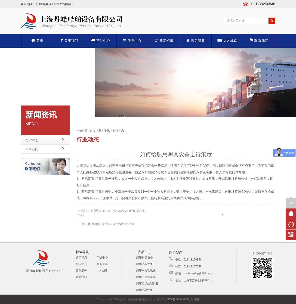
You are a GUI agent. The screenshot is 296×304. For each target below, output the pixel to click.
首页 (37, 41)
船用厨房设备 (144, 257)
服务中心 (132, 41)
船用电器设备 (144, 290)
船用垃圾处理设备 (147, 283)
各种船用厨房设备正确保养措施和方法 (111, 224)
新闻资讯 (163, 41)
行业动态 (31, 140)
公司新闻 (31, 149)
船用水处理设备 (146, 270)
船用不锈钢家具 (146, 277)
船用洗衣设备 (144, 264)
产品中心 (100, 40)
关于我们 (69, 40)
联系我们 (259, 40)
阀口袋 (195, 299)
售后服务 (195, 40)
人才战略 (227, 41)
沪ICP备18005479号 (178, 299)
